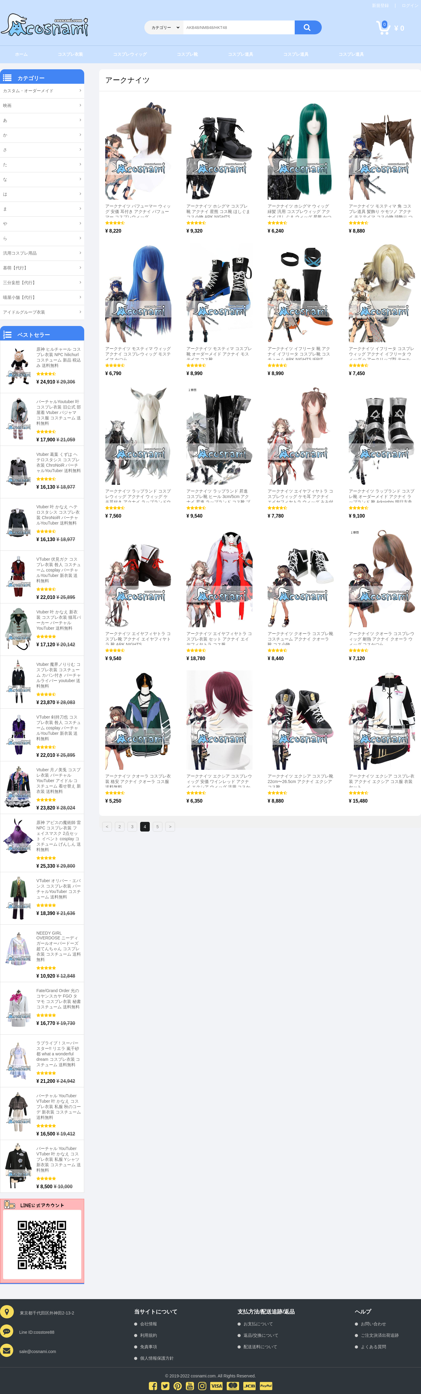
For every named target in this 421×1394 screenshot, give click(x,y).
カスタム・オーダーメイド (28, 90)
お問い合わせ (373, 1323)
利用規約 (148, 1335)
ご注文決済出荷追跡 (380, 1335)
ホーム (21, 54)
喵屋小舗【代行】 (20, 297)
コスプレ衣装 (70, 54)
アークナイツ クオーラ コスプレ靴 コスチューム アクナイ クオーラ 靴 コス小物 (300, 639)
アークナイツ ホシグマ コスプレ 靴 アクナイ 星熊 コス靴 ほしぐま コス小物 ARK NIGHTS (218, 211)
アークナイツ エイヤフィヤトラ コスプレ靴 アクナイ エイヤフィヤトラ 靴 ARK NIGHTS (138, 639)
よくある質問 (373, 1346)
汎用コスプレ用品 (20, 253)
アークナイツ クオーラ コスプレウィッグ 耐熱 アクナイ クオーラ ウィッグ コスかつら (381, 639)
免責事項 (148, 1346)
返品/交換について (261, 1335)
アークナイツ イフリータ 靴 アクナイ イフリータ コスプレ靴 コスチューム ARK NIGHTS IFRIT (299, 354)
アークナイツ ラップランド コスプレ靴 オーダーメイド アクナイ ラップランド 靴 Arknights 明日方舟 (381, 496)
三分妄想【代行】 (20, 282)
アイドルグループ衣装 (24, 312)
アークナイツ (127, 80)
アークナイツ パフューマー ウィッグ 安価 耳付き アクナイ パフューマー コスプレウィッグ (138, 211)
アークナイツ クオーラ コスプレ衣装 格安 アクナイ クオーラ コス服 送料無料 (138, 781)
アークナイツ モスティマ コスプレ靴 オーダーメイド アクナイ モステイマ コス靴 (219, 354)
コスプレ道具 (240, 54)
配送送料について (260, 1346)
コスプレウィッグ (130, 54)
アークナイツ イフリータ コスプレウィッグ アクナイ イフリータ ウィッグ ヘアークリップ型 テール (381, 354)
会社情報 (148, 1323)
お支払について (258, 1323)
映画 (7, 105)
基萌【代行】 (15, 267)
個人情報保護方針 (157, 1358)
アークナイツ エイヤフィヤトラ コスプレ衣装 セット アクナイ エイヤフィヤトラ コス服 (219, 639)
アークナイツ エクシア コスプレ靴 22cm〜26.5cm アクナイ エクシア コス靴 (300, 781)
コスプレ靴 (187, 54)
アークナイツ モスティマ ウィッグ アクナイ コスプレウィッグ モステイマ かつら (138, 354)
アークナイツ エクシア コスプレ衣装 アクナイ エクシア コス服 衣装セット (381, 781)
